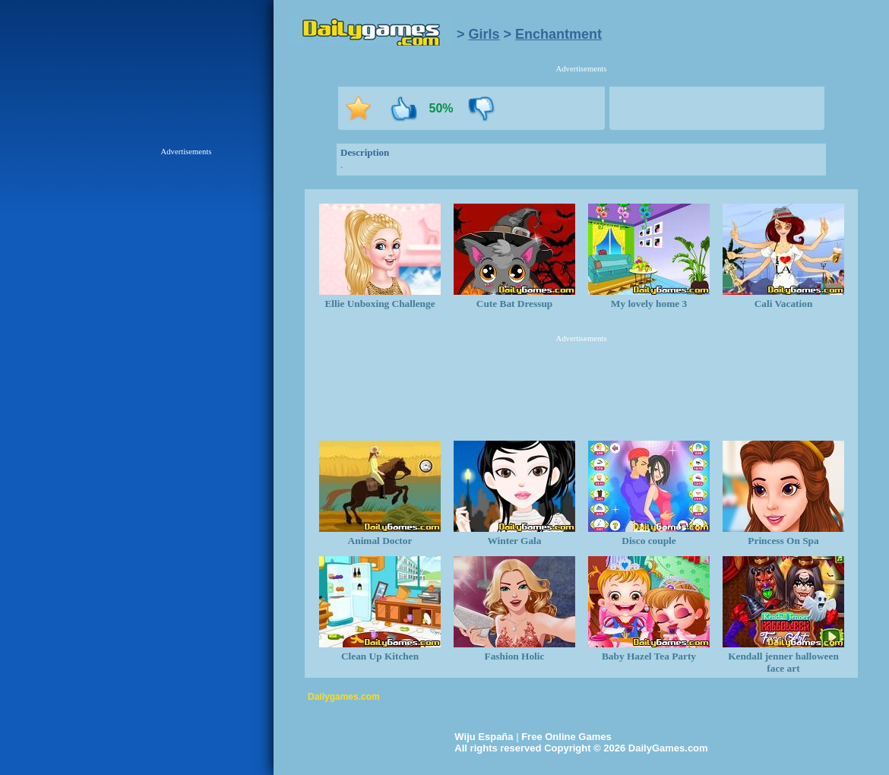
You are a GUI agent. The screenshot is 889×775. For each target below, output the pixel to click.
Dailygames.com (344, 696)
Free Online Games (566, 736)
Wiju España (483, 736)
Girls (484, 34)
